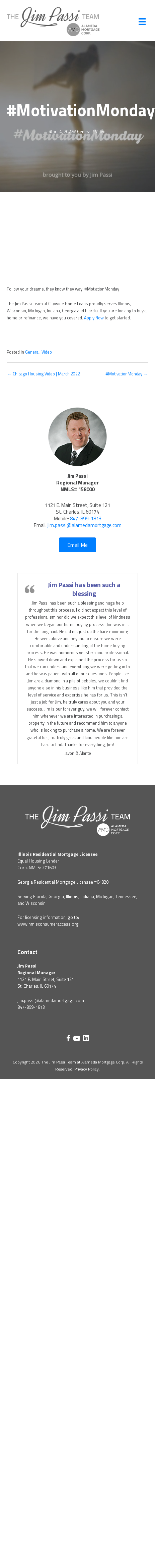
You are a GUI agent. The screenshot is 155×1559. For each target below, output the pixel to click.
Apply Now (94, 318)
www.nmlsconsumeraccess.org (48, 924)
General (84, 131)
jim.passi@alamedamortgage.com (85, 525)
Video (100, 131)
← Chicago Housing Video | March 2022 (43, 374)
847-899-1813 (85, 518)
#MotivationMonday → (126, 374)
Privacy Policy (86, 1069)
